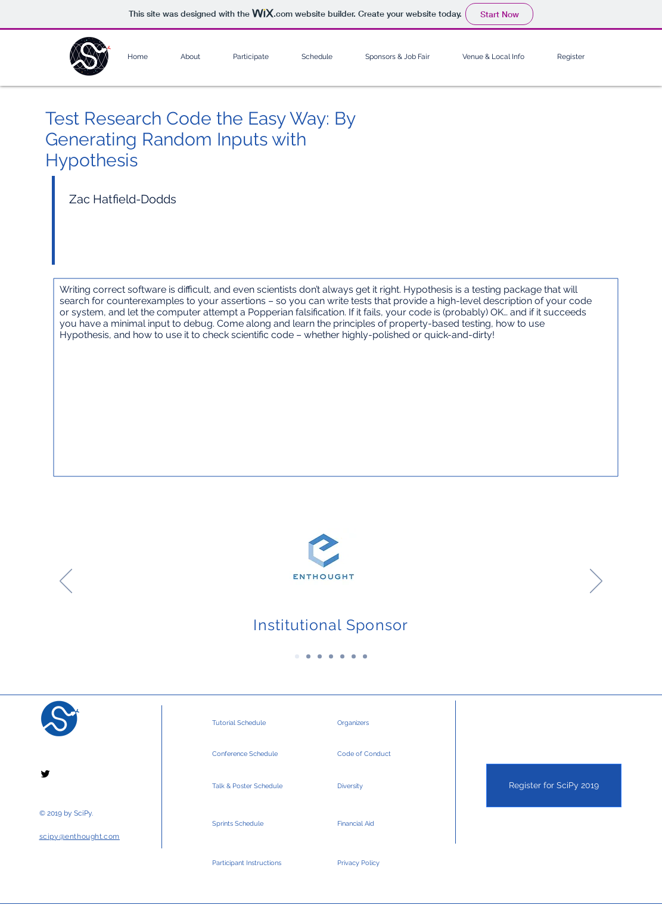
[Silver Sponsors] (342, 657)
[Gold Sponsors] (320, 657)
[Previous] (66, 582)
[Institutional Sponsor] (297, 657)
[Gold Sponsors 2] (331, 657)
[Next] (596, 582)
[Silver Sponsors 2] (354, 657)
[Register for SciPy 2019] (553, 785)
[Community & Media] (365, 657)
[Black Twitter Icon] (45, 774)
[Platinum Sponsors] (308, 657)
